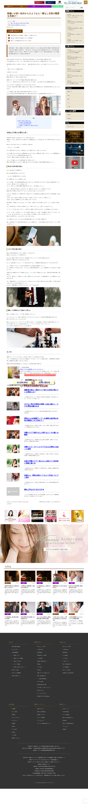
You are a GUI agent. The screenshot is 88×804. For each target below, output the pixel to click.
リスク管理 (14, 760)
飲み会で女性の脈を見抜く (25, 122)
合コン (19, 23)
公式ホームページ (66, 734)
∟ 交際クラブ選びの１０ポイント (18, 692)
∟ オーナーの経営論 (16, 689)
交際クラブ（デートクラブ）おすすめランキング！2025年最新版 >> (44, 785)
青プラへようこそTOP (41, 672)
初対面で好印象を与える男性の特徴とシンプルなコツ (75, 22)
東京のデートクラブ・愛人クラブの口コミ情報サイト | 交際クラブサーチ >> (44, 787)
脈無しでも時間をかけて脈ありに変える (28, 125)
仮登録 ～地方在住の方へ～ (42, 686)
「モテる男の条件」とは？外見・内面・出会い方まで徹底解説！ (75, 51)
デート (45, 6)
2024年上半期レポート (16, 701)
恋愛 (34, 6)
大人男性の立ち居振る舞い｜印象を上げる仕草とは (75, 28)
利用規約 (13, 740)
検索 (82, 7)
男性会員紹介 (65, 677)
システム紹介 (39, 692)
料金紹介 (39, 689)
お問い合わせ (44, 398)
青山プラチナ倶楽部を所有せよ (68, 748)
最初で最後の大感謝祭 (16, 672)
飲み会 (27, 23)
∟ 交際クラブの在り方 (16, 686)
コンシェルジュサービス (41, 718)
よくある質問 (39, 683)
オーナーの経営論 (66, 740)
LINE (11, 23)
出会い (21, 6)
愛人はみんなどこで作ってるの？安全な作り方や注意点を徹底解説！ (75, 70)
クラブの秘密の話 (66, 692)
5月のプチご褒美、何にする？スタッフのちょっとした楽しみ (75, 16)
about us (13, 751)
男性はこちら (50, 2)
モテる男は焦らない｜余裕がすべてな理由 (75, 34)
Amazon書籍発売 (15, 677)
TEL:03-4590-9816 (73, 3)
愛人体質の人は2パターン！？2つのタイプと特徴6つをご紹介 (75, 82)
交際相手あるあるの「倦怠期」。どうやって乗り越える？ (50, 527)
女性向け (69, 118)
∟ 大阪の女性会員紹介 (41, 704)
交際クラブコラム (40, 734)
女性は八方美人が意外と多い (24, 120)
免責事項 (13, 748)
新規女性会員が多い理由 (41, 710)
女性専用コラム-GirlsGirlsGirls (68, 698)
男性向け (69, 114)
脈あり (22, 23)
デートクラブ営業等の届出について (43, 748)
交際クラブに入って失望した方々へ (43, 698)
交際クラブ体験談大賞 (41, 737)
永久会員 (39, 695)
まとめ (19, 127)
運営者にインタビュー (16, 763)
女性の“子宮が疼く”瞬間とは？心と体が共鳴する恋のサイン (75, 57)
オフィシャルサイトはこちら (57, 575)
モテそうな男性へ (40, 707)
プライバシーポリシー (16, 743)
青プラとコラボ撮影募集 (16, 698)
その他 (57, 6)
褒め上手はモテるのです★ (34, 515)
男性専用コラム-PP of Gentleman (43, 721)
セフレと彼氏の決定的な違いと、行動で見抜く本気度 (75, 64)
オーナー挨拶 (14, 737)
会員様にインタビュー (41, 740)
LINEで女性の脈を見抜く (24, 123)
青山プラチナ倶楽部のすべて (68, 743)
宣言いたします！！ (41, 715)
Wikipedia (64, 754)
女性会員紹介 (39, 677)
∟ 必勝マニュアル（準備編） (17, 683)
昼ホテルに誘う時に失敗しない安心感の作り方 (75, 76)
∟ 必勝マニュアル (15, 680)
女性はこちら (39, 2)
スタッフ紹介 (14, 754)
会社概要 (13, 734)
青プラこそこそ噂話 (66, 695)
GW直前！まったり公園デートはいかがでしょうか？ (75, 41)
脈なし (24, 23)
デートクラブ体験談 (41, 743)
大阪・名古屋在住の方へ (41, 701)
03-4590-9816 (22, 398)
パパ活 (14, 23)
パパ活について (65, 686)
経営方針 (13, 757)
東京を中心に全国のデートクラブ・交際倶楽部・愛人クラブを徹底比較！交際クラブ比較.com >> (44, 783)
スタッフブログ (70, 126)
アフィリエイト (65, 751)
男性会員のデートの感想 (41, 680)
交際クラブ (10, 6)
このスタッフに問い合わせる (40, 375)
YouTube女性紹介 (66, 737)
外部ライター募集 (15, 695)
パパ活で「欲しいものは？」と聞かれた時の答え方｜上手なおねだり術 (60, 644)
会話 (16, 23)
